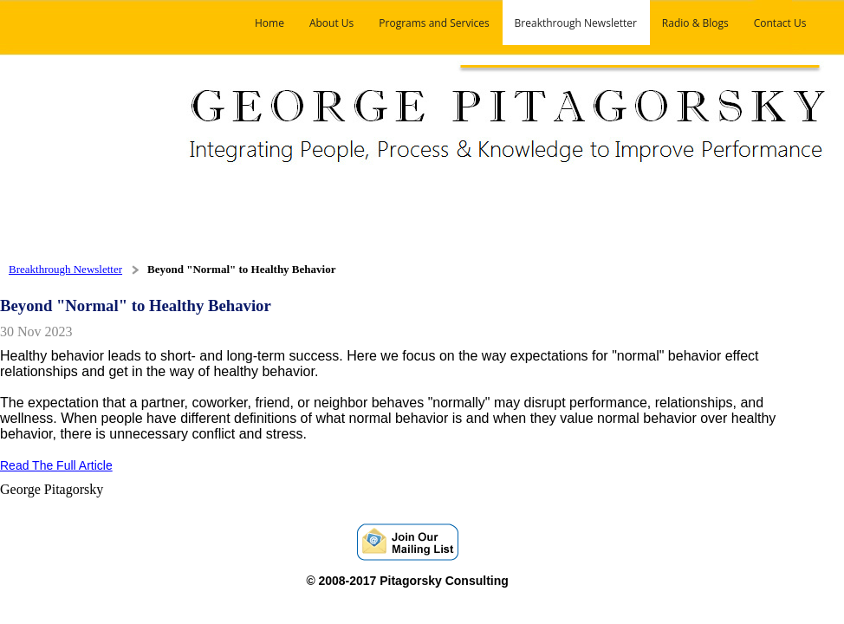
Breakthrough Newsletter (65, 269)
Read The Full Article (56, 465)
